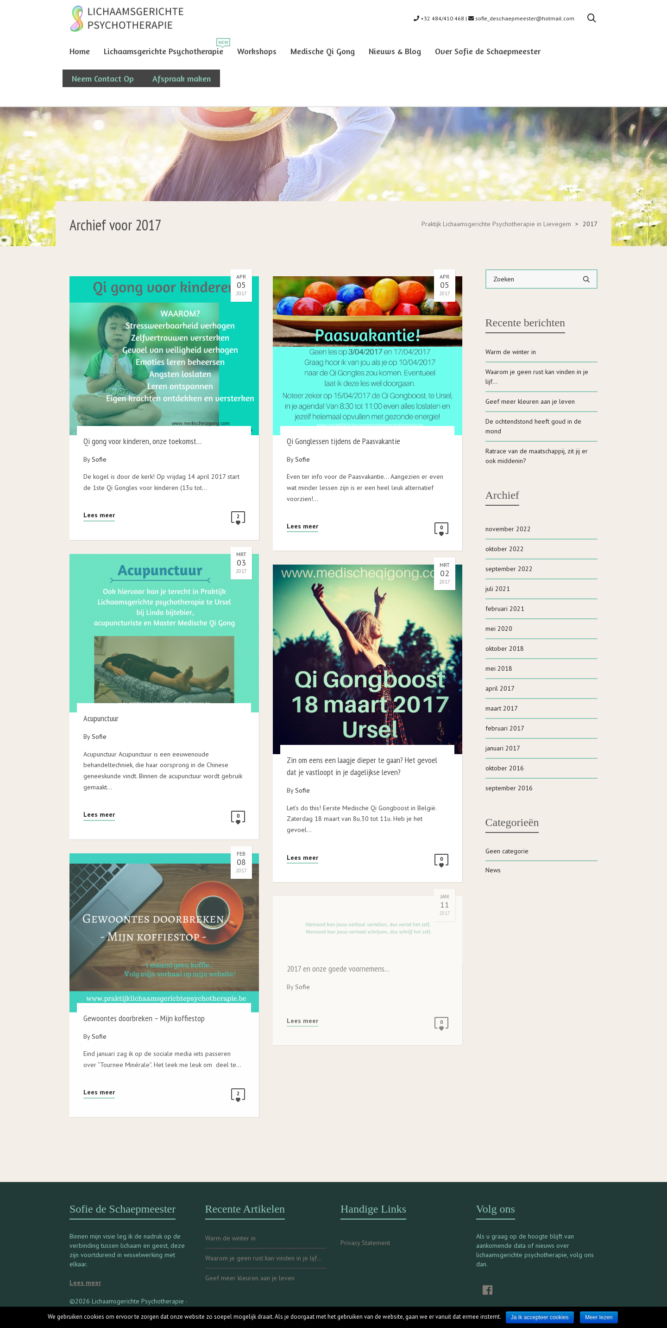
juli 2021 (497, 589)
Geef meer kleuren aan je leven (530, 401)
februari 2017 (504, 728)
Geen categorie (507, 851)
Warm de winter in (510, 352)
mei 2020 (498, 628)
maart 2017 (501, 708)
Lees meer (99, 515)
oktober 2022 (504, 549)
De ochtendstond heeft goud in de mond (533, 426)
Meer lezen (598, 1317)
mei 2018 (498, 668)
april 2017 (500, 688)
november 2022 (508, 529)
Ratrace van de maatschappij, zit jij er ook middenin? (536, 456)
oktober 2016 (504, 768)
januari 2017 (502, 748)
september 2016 (509, 788)
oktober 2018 (504, 648)
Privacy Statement (365, 1243)
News (493, 870)
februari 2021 (504, 608)
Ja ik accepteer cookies (540, 1317)
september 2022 (509, 569)
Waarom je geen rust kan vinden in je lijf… (536, 377)
